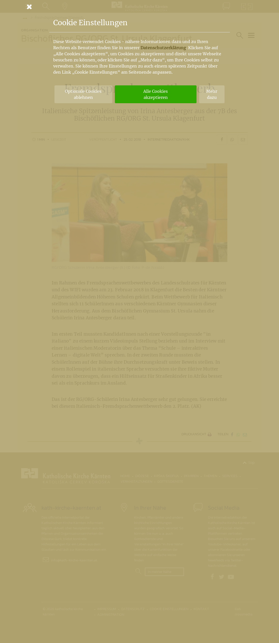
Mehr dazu (211, 94)
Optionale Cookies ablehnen (83, 94)
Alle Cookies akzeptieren (155, 94)
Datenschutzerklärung (163, 47)
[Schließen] (139, 6)
